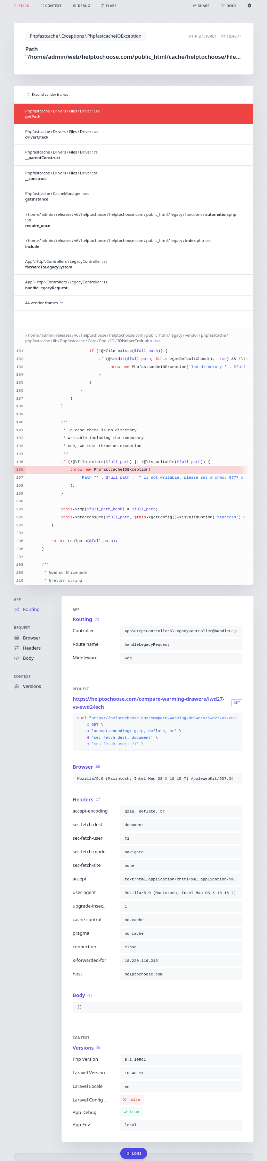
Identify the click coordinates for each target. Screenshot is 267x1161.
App (17, 599)
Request (22, 628)
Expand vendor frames (47, 94)
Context (22, 676)
